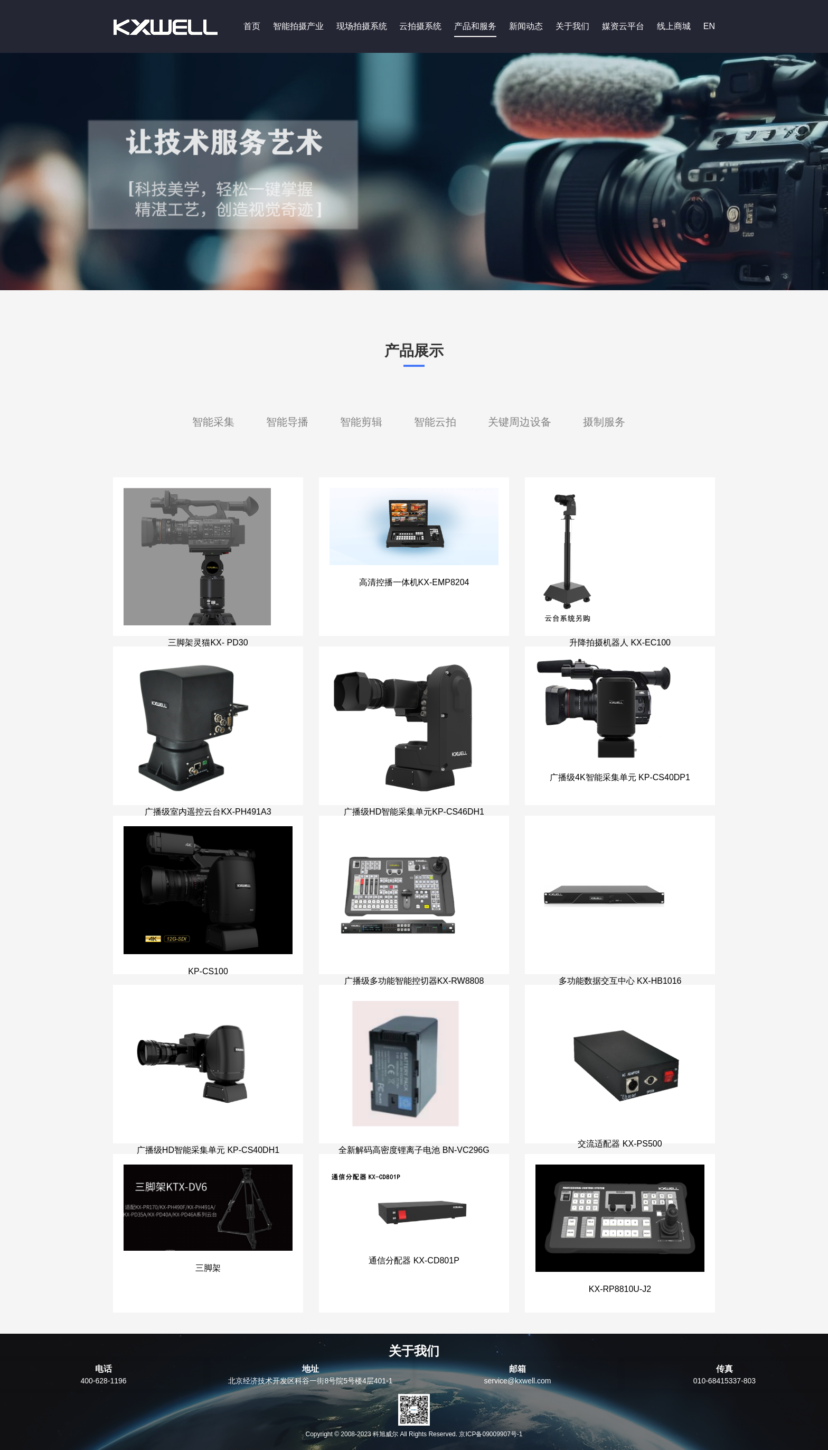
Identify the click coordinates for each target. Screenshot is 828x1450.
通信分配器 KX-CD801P (414, 1260)
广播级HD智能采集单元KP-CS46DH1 (414, 811)
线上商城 (674, 26)
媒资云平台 (623, 26)
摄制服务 (604, 422)
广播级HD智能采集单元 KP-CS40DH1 (208, 1150)
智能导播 (287, 422)
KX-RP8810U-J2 (620, 1289)
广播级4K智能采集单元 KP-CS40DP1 (620, 777)
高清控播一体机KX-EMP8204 (414, 582)
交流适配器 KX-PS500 (620, 1143)
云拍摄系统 (420, 26)
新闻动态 (526, 26)
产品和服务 (475, 26)
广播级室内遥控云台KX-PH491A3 (208, 811)
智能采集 (213, 422)
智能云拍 (435, 422)
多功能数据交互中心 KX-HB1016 (620, 980)
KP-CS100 (208, 971)
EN (709, 26)
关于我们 (572, 26)
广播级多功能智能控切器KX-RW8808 (414, 980)
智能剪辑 (361, 422)
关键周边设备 (519, 422)
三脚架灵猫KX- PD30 (208, 642)
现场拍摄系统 (361, 26)
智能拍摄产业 (298, 26)
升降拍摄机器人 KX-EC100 (620, 642)
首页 (251, 26)
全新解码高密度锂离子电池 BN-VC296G (413, 1150)
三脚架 (208, 1267)
